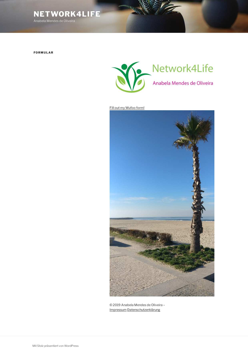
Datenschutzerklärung (143, 310)
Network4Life (67, 14)
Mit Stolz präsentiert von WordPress (55, 345)
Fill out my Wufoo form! (127, 108)
